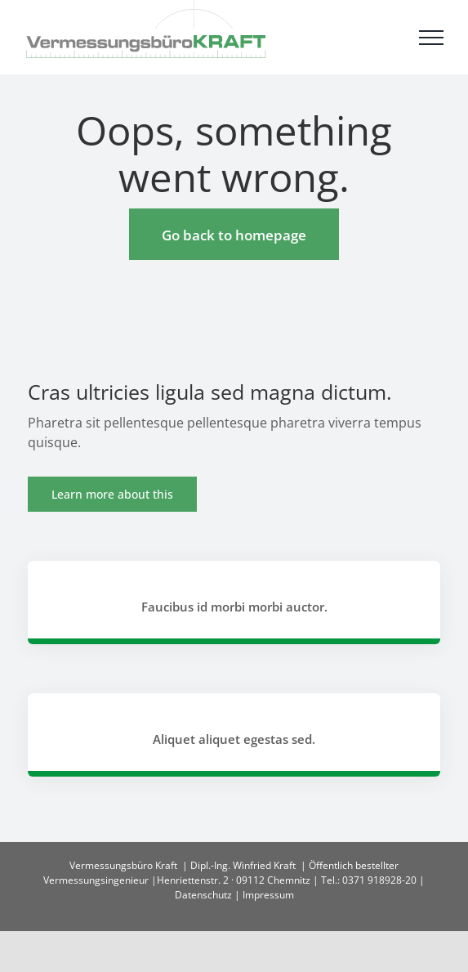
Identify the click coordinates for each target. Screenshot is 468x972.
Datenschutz (203, 895)
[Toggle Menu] (431, 37)
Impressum (268, 895)
